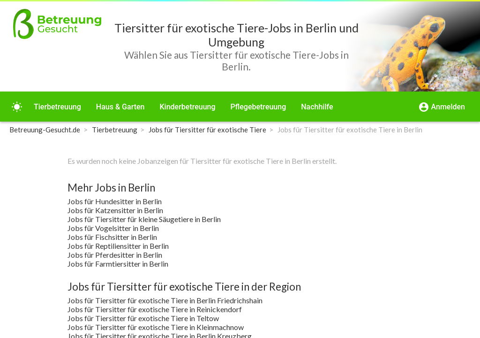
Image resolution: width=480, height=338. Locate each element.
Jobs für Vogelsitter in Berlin (113, 227)
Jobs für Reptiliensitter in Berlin (118, 245)
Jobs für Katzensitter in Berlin (115, 210)
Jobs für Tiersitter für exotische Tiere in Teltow (143, 318)
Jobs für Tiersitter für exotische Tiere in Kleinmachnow (156, 327)
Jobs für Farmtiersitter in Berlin (118, 263)
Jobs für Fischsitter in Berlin (112, 236)
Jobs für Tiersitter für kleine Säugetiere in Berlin (144, 219)
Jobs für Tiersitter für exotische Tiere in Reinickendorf (155, 309)
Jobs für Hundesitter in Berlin (115, 201)
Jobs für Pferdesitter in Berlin (115, 254)
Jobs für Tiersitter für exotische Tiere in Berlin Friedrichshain (165, 300)
